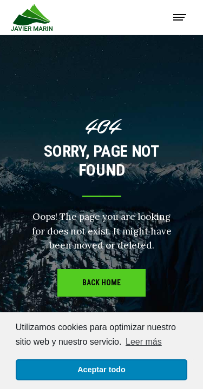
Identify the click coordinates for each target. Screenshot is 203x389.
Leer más (144, 341)
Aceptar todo (101, 369)
